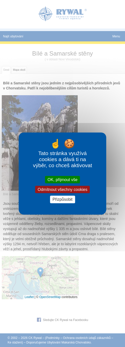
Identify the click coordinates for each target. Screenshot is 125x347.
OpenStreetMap (50, 297)
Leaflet (29, 297)
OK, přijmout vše (62, 180)
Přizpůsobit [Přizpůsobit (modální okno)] (62, 199)
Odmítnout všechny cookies (63, 189)
